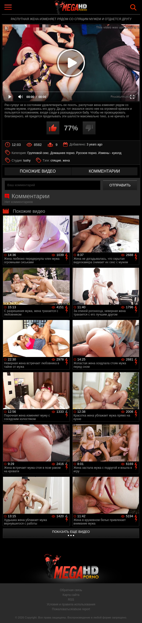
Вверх (134, 614)
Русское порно (86, 153)
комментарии (104, 171)
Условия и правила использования (71, 604)
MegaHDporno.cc (83, 8)
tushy (27, 160)
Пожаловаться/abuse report (71, 609)
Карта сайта (71, 595)
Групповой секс (38, 153)
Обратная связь (71, 590)
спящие (56, 160)
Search (133, 7)
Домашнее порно (62, 153)
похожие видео (38, 171)
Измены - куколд (109, 153)
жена (66, 160)
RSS (71, 599)
